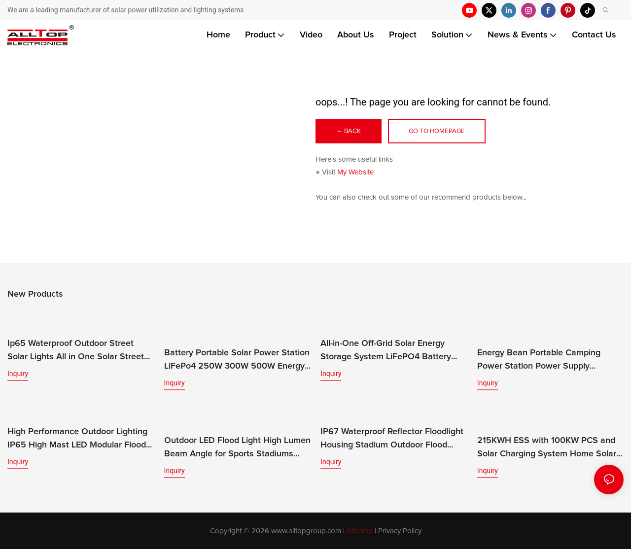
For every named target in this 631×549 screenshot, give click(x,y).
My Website (355, 173)
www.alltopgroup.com (306, 530)
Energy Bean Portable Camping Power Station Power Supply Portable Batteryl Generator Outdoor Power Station (549, 360)
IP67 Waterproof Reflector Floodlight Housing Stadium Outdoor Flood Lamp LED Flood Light (391, 439)
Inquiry (17, 374)
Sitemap (360, 530)
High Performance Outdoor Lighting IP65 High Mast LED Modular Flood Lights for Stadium (77, 439)
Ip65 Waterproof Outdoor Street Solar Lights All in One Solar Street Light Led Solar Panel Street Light (75, 352)
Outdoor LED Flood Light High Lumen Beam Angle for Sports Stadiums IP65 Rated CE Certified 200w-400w (237, 448)
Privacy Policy (399, 530)
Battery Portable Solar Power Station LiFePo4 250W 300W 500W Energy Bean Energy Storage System (237, 352)
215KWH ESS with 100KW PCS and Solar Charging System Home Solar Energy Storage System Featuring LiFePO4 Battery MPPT (546, 448)
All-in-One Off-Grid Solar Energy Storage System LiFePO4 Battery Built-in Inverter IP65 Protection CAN (392, 352)
